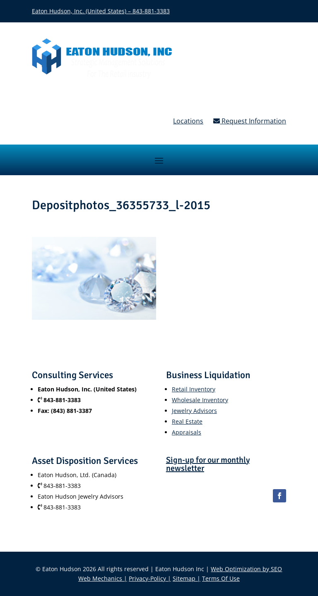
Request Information (249, 120)
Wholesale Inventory (200, 400)
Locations (188, 120)
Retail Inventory (193, 389)
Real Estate (187, 421)
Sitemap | (186, 578)
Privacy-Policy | (150, 578)
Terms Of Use (221, 578)
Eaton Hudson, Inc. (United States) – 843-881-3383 (101, 11)
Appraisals (186, 432)
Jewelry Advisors (194, 411)
